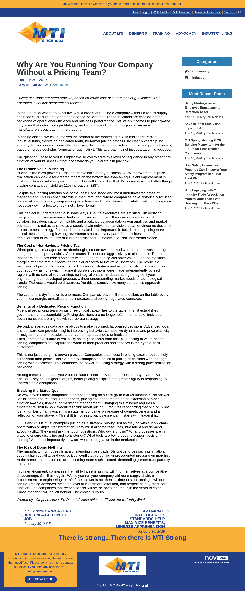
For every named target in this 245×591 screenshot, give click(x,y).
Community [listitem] (197, 71)
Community (61, 84)
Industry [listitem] (195, 77)
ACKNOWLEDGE (40, 579)
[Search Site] (240, 12)
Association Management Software (211, 560)
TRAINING (161, 33)
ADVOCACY (186, 33)
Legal (145, 585)
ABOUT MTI (113, 33)
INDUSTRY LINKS (217, 33)
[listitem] (137, 12)
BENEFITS (138, 33)
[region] (141, 522)
